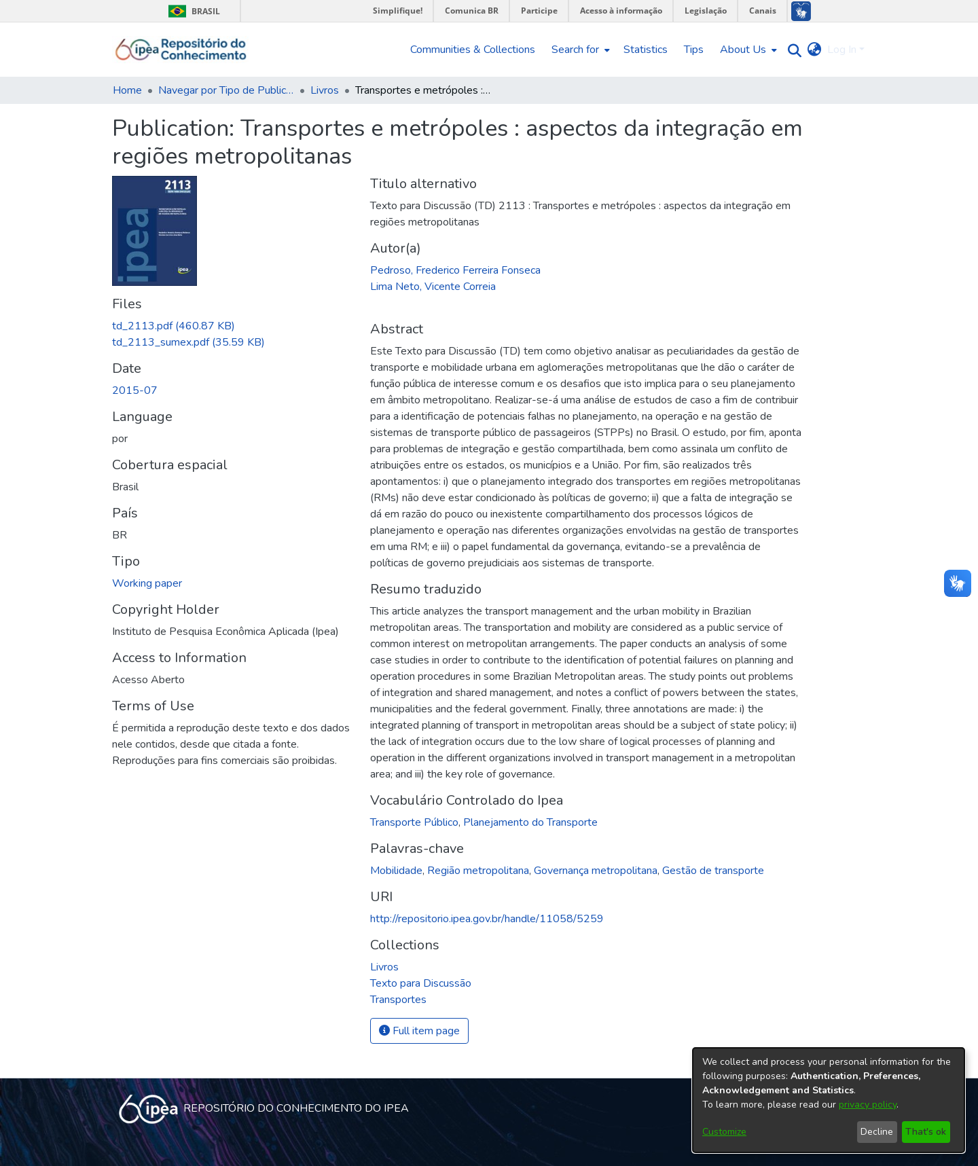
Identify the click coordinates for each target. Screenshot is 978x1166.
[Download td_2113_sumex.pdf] (188, 342)
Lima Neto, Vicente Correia (433, 286)
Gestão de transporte (713, 870)
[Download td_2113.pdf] (173, 325)
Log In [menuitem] (841, 49)
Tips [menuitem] (694, 49)
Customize (724, 1131)
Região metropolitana (478, 870)
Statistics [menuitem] (645, 49)
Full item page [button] (419, 1030)
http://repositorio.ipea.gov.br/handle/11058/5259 (487, 918)
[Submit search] (791, 50)
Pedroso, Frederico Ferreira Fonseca (455, 270)
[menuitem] (579, 49)
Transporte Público (414, 822)
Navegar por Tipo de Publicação (226, 90)
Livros (324, 90)
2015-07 (135, 390)
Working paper (147, 583)
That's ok (925, 1131)
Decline (877, 1131)
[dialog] (828, 1100)
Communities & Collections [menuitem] (472, 49)
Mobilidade (396, 870)
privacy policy (867, 1104)
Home (127, 90)
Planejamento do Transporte (530, 822)
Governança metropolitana (595, 870)
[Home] (181, 49)
